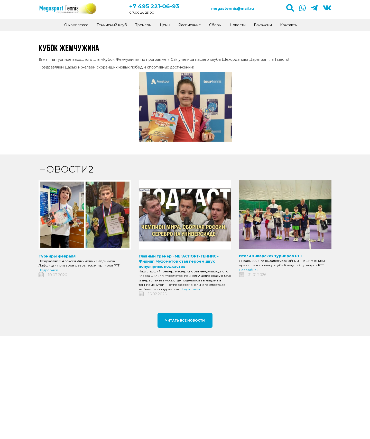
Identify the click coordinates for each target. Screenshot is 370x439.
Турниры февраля (57, 256)
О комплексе (76, 25)
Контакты (289, 25)
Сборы (215, 25)
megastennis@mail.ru (232, 8)
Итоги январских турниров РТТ (270, 256)
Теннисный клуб (112, 25)
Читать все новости (185, 320)
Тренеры (143, 25)
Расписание (189, 25)
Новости (238, 25)
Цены (165, 25)
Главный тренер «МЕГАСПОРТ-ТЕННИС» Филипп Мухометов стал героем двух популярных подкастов (179, 261)
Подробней (48, 270)
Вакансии (263, 25)
